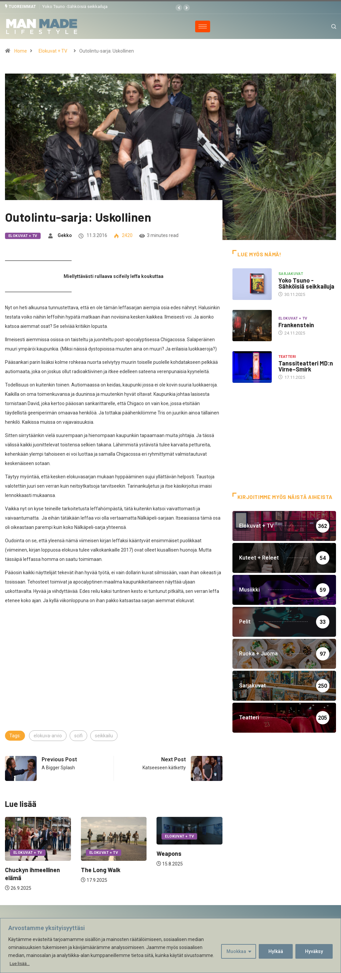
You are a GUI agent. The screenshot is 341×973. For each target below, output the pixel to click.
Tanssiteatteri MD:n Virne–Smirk (305, 366)
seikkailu (104, 735)
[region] (170, 945)
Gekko (65, 235)
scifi (78, 735)
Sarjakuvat (290, 274)
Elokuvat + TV (53, 50)
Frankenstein (296, 324)
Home (20, 50)
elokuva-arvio (48, 735)
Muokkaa (236, 951)
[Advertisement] (113, 679)
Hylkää (275, 951)
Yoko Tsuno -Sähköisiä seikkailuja (75, 6)
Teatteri (287, 357)
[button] (178, 7)
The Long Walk (101, 869)
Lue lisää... (20, 963)
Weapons (169, 853)
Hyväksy (314, 951)
